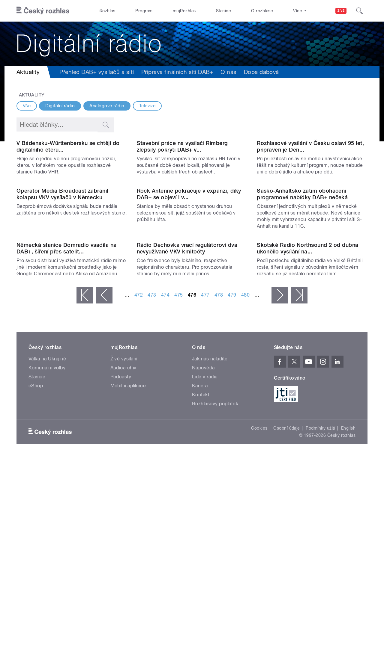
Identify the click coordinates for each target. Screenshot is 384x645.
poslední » (299, 481)
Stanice (223, 10)
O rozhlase (262, 10)
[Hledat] (359, 11)
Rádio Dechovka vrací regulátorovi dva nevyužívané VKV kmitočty (187, 434)
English (348, 614)
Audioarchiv (123, 554)
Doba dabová (261, 72)
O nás (228, 72)
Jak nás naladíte (210, 545)
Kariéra (200, 572)
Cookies (259, 614)
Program (143, 10)
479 (232, 481)
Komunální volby (46, 554)
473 (152, 481)
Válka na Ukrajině (47, 545)
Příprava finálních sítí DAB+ (177, 72)
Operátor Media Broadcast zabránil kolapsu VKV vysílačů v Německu (62, 318)
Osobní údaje (286, 614)
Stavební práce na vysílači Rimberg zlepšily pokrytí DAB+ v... (182, 208)
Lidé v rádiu (205, 563)
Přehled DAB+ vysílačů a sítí (96, 72)
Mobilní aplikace (128, 572)
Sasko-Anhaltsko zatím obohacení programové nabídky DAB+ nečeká (302, 318)
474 (165, 481)
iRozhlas (107, 10)
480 (245, 481)
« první (84, 481)
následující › (280, 481)
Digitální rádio (60, 105)
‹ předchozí (104, 481)
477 (205, 481)
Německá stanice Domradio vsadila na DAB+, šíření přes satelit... (66, 434)
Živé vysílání (123, 545)
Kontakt (200, 581)
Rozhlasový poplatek (215, 590)
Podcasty (120, 563)
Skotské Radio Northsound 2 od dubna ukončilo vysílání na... (307, 434)
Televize (147, 105)
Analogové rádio (106, 105)
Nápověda (203, 554)
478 (218, 481)
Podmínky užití (320, 614)
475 (178, 481)
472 (138, 481)
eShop (35, 572)
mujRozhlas (184, 10)
